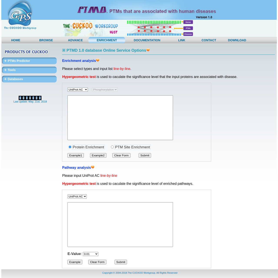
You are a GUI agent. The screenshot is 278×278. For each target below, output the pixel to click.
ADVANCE (75, 40)
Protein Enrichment (88, 147)
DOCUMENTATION (147, 40)
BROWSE (46, 40)
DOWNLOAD (237, 40)
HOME (15, 40)
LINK (181, 40)
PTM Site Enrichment (132, 147)
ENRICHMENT (107, 40)
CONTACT (209, 40)
